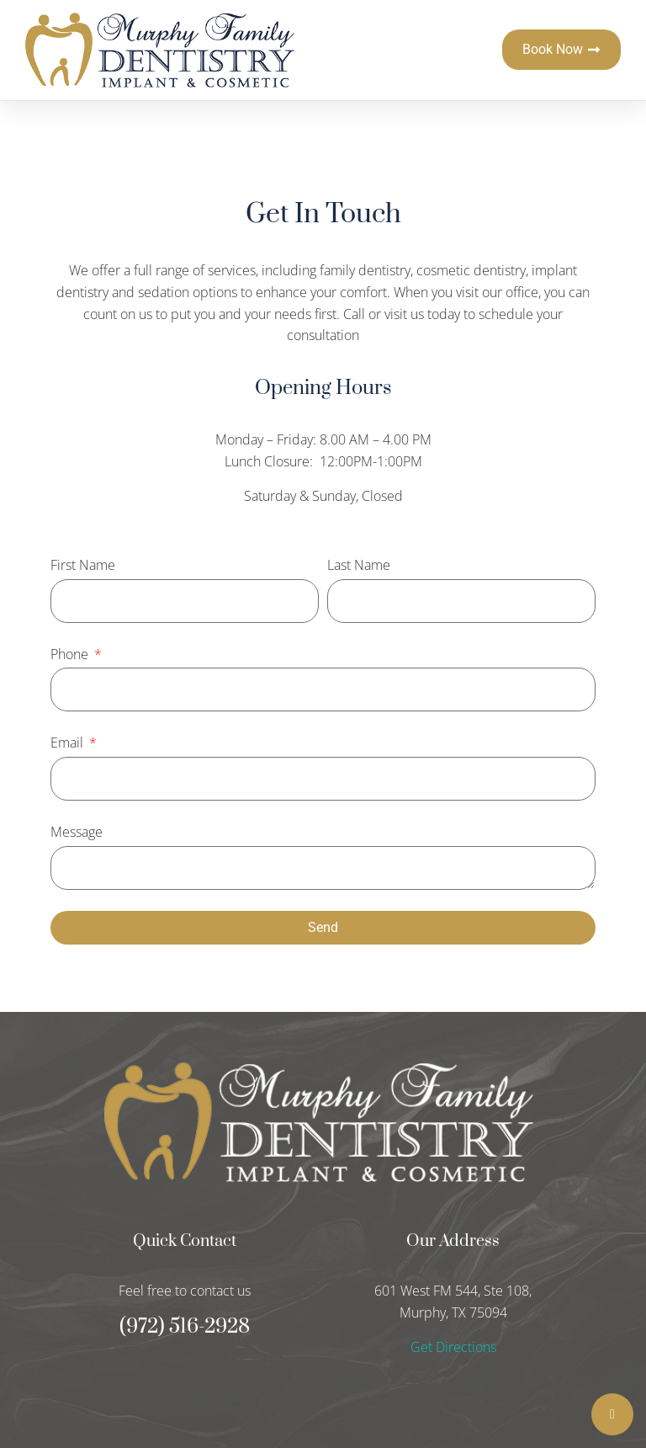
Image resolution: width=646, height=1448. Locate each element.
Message (76, 831)
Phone (71, 654)
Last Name (358, 565)
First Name (82, 565)
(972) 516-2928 (184, 1326)
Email (68, 742)
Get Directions (453, 1347)
